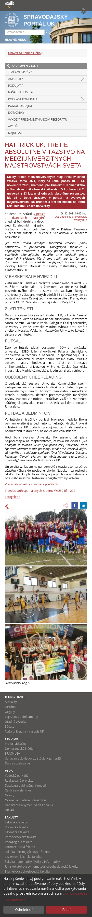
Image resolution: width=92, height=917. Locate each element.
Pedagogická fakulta (18, 842)
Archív (13, 126)
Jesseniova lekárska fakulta (23, 857)
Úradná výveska (15, 721)
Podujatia (15, 86)
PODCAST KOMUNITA (23, 99)
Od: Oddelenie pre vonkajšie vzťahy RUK (71, 218)
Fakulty (11, 817)
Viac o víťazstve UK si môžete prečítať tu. (32, 484)
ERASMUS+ (12, 753)
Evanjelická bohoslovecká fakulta (27, 871)
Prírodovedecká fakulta (21, 837)
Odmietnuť (24, 909)
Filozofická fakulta (17, 832)
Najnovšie (15, 133)
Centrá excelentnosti (19, 790)
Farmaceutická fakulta (20, 847)
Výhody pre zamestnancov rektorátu (37, 119)
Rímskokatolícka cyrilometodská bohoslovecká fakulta (42, 866)
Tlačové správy (20, 72)
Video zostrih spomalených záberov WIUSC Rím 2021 (41, 491)
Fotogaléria (12, 497)
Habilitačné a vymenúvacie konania (29, 805)
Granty (9, 795)
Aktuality (15, 79)
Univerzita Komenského (24, 53)
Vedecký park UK (16, 776)
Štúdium (12, 739)
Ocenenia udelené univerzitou (25, 800)
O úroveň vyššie (25, 66)
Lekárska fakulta (16, 822)
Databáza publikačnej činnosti (25, 785)
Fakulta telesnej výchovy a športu (27, 852)
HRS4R (9, 810)
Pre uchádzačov (15, 744)
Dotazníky (16, 113)
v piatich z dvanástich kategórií (25, 216)
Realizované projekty (19, 780)
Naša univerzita (20, 92)
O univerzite (15, 697)
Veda (9, 771)
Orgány (10, 712)
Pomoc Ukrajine (20, 106)
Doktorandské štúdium (20, 749)
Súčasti (9, 726)
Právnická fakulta (16, 827)
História (10, 707)
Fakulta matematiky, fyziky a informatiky (32, 862)
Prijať (66, 909)
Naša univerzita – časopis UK (24, 731)
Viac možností (14, 900)
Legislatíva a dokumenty (21, 717)
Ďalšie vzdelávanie (17, 763)
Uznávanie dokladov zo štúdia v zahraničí (33, 758)
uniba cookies (76, 893)
